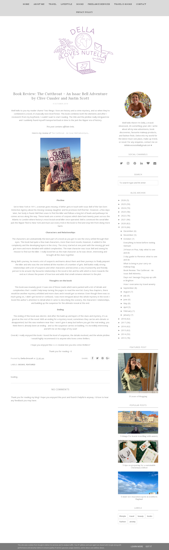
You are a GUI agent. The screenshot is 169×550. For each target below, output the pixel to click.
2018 (123, 318)
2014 (123, 334)
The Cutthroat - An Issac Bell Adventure (69, 133)
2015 (123, 330)
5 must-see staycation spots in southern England (139, 497)
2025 (123, 204)
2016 (123, 326)
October (127, 238)
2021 (123, 219)
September (128, 288)
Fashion (122, 521)
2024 (123, 208)
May (125, 303)
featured (30, 364)
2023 (123, 211)
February (127, 311)
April (125, 307)
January (126, 315)
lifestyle (122, 516)
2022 (123, 215)
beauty (141, 516)
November (128, 235)
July (125, 295)
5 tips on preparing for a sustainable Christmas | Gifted (139, 466)
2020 (123, 223)
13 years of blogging (138, 396)
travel (131, 516)
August (126, 291)
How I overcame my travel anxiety (139, 284)
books (21, 364)
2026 (123, 200)
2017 (123, 322)
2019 (123, 227)
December (128, 231)
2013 (123, 338)
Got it (149, 546)
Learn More (137, 546)
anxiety (132, 521)
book (55, 344)
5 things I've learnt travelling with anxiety (139, 436)
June (125, 299)
